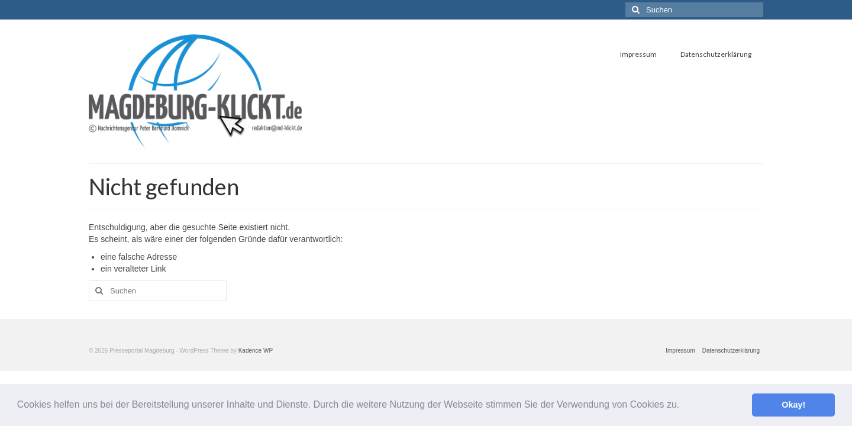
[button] (684, 406)
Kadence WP (255, 350)
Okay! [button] (793, 404)
